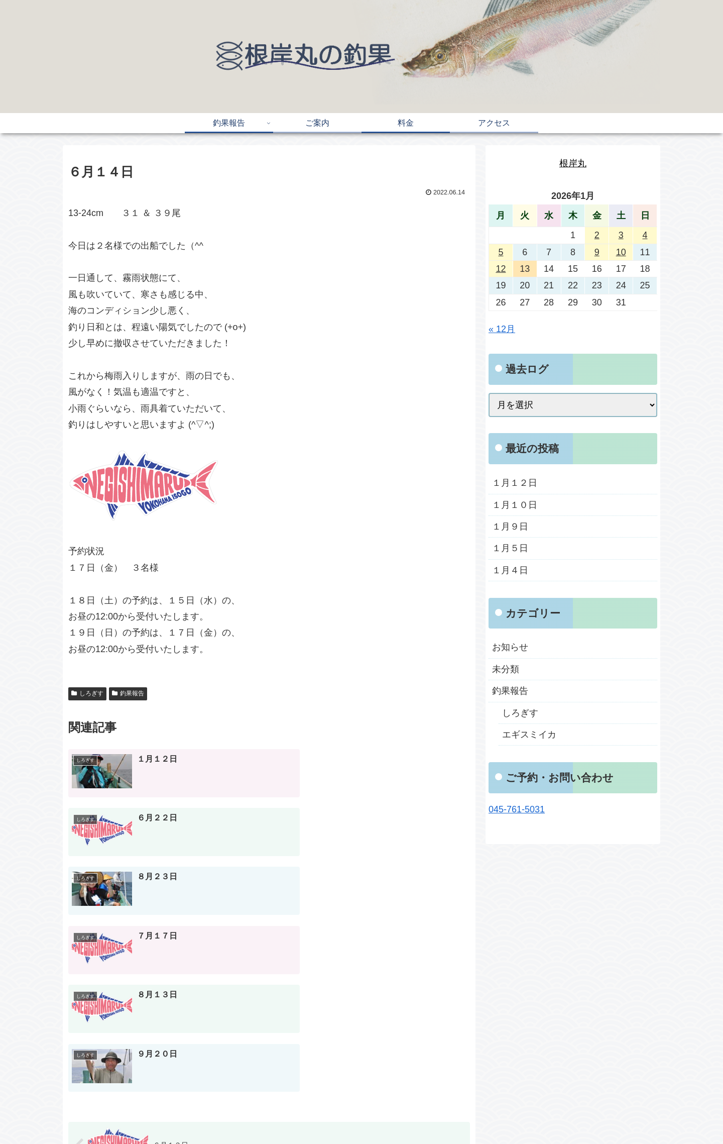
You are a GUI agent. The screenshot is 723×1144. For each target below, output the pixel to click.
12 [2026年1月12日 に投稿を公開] (501, 269)
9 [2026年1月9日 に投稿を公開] (596, 252)
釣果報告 (128, 693)
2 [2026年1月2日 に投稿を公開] (596, 235)
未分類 (505, 669)
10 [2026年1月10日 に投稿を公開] (621, 252)
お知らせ (510, 647)
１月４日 (510, 570)
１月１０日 (514, 505)
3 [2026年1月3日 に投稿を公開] (621, 235)
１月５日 (510, 548)
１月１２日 (514, 483)
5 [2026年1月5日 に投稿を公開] (500, 252)
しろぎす (87, 693)
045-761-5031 (517, 809)
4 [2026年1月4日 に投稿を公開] (645, 235)
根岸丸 (572, 163)
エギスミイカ (529, 735)
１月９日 (510, 527)
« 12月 (502, 329)
